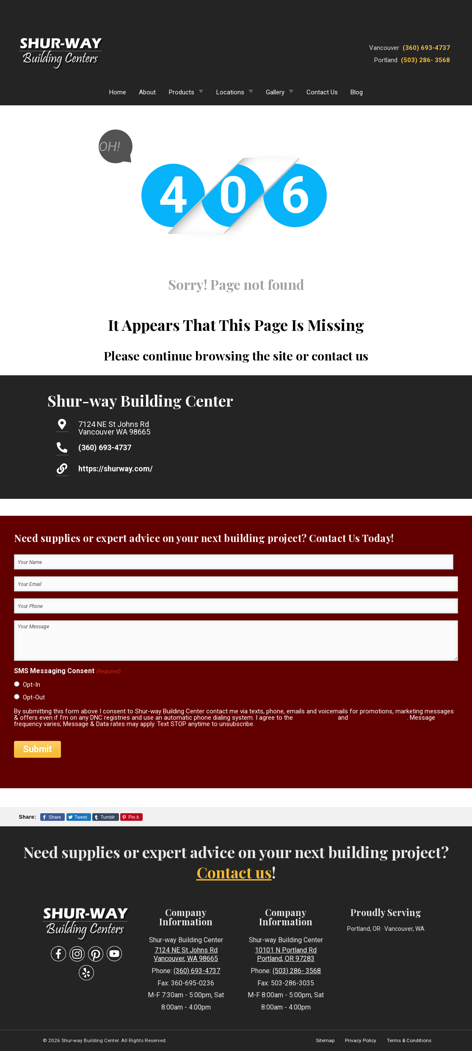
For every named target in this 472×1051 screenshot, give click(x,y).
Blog (357, 92)
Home (117, 92)
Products (181, 92)
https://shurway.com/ (115, 468)
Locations (230, 92)
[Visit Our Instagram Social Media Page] (77, 954)
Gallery (275, 92)
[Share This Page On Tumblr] (105, 817)
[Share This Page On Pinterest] (131, 817)
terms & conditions (378, 717)
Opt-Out (34, 697)
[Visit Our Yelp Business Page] (86, 973)
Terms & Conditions (409, 1040)
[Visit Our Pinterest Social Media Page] (95, 954)
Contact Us (322, 92)
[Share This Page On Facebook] (52, 817)
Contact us (234, 872)
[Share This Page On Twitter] (78, 817)
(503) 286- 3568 (425, 60)
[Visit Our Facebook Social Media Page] (58, 954)
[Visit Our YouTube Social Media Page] (114, 954)
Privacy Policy (360, 1040)
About (147, 92)
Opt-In (31, 684)
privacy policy (315, 717)
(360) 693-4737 (426, 48)
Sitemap (325, 1040)
